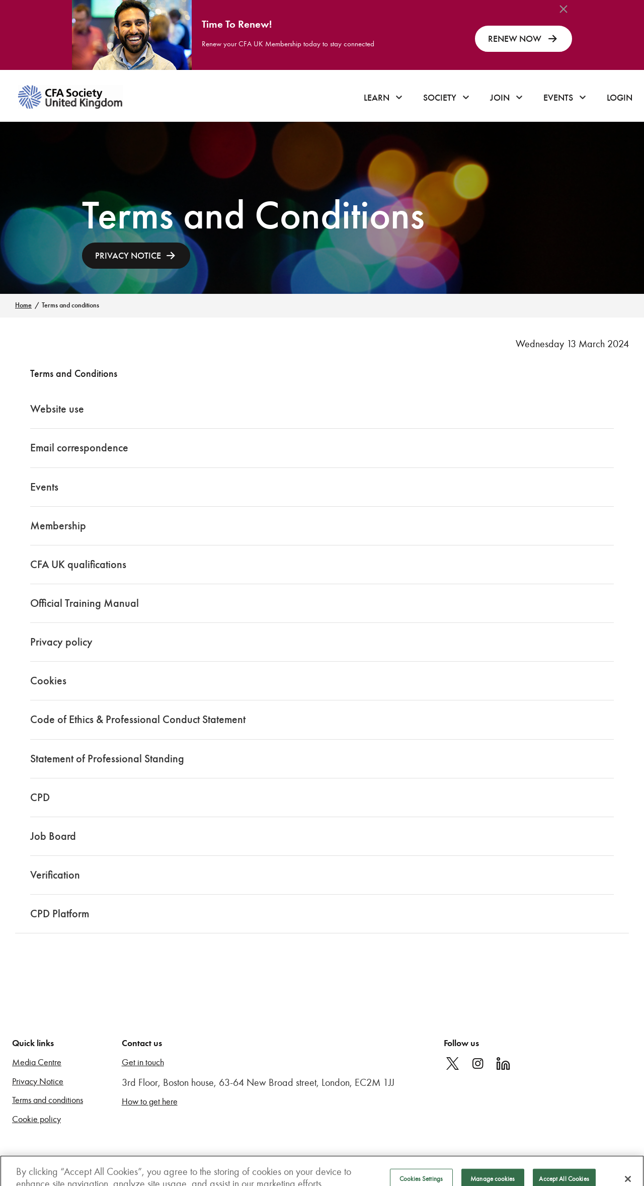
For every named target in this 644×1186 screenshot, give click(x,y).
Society (439, 97)
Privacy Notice (37, 1081)
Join (500, 97)
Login (619, 97)
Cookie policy (36, 1119)
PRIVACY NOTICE (128, 255)
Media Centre (36, 1062)
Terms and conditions (47, 1100)
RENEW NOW (523, 38)
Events (558, 97)
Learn (376, 97)
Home (23, 305)
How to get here (150, 1101)
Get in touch (143, 1062)
